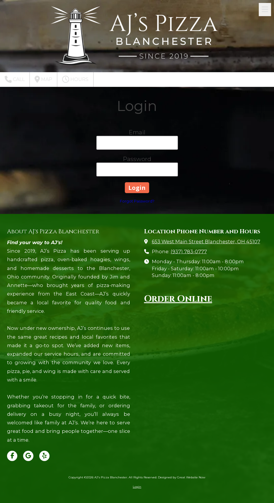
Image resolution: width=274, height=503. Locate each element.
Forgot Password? (137, 201)
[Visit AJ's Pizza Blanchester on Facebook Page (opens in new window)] (12, 456)
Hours (75, 79)
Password (137, 159)
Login (137, 487)
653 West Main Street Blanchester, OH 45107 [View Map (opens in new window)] (206, 241)
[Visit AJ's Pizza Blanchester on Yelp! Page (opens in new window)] (44, 456)
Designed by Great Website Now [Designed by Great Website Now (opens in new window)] (181, 477)
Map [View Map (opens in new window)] (43, 79)
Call (15, 79)
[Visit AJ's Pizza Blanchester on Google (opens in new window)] (28, 456)
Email (137, 132)
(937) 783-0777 (189, 251)
